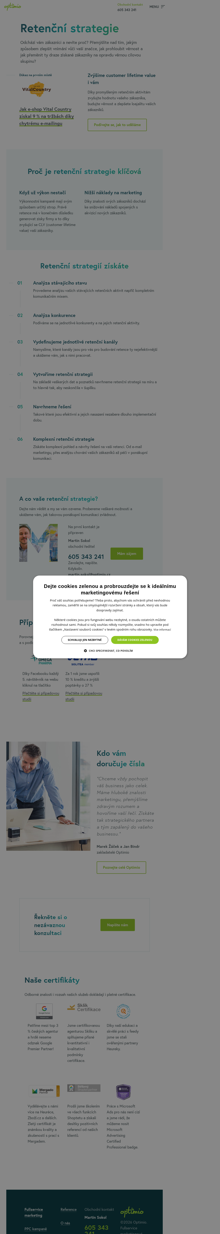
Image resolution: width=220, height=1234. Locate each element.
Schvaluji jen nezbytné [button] (85, 640)
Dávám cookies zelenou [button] (134, 640)
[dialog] (110, 617)
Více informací (162, 629)
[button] (110, 650)
